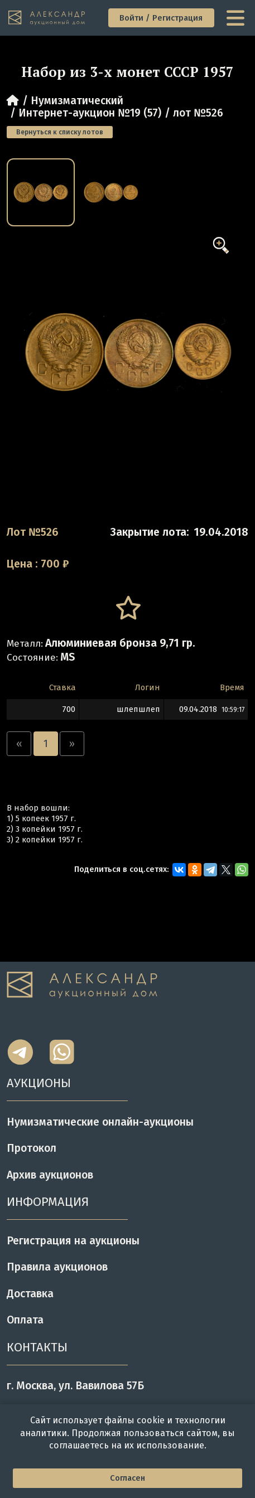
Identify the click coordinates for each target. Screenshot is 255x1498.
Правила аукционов (57, 1267)
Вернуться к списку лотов (59, 132)
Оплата (25, 1319)
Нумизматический (77, 100)
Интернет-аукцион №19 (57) (89, 112)
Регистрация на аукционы (73, 1240)
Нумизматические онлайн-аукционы (100, 1122)
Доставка (30, 1293)
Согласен (127, 1478)
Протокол (31, 1148)
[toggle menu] (237, 18)
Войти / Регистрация (161, 18)
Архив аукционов (50, 1175)
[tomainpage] (47, 18)
